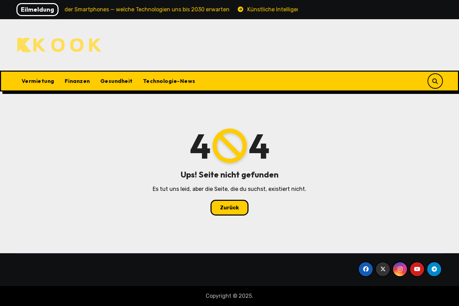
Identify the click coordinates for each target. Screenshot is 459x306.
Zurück (229, 208)
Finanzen (77, 80)
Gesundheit (116, 80)
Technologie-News (169, 80)
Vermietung (38, 80)
